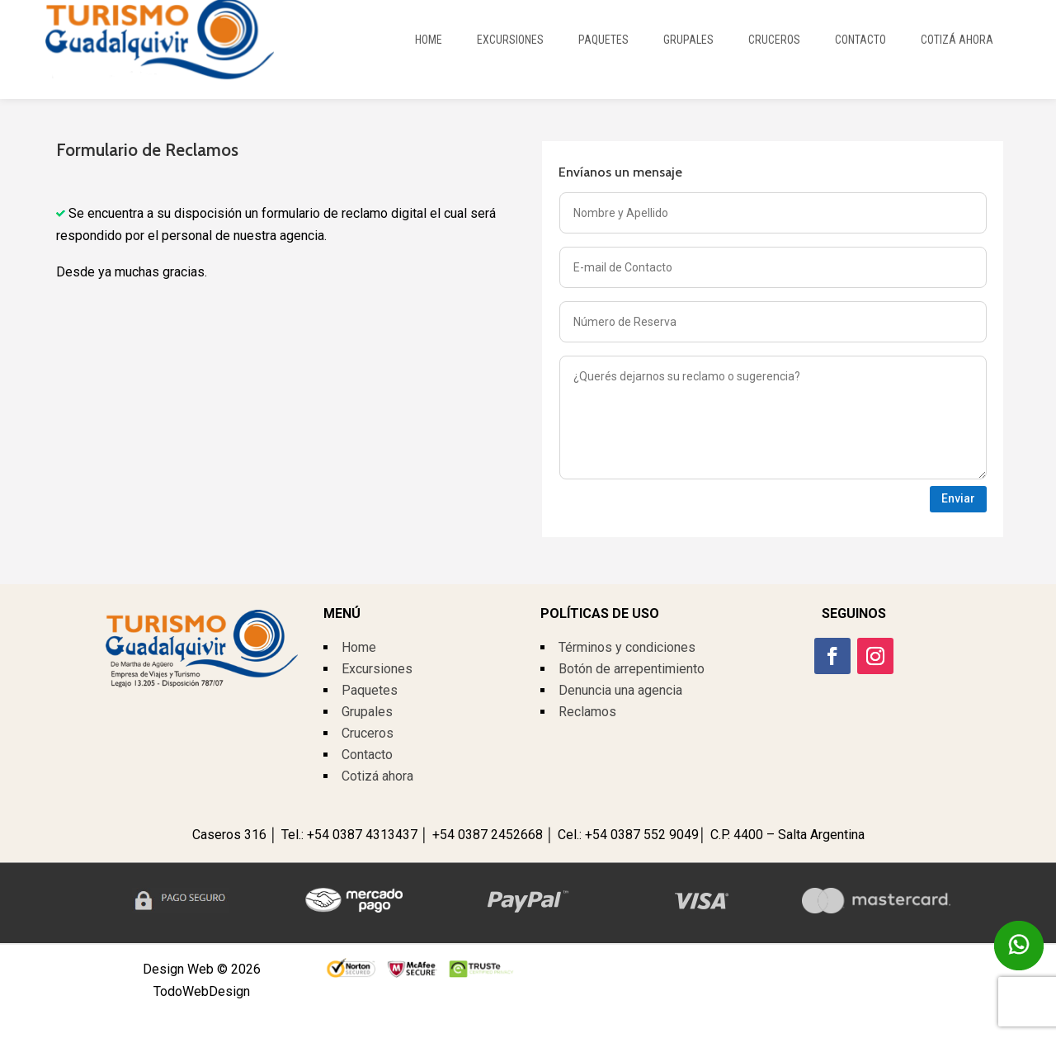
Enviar (958, 498)
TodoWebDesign (201, 991)
